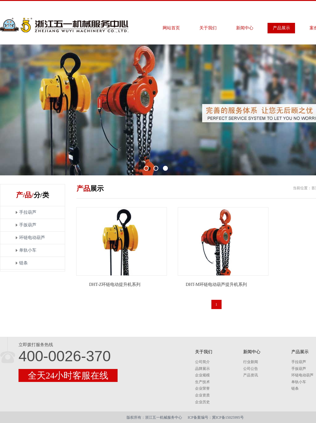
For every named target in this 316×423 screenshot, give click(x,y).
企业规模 (202, 375)
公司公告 (250, 368)
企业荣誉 (202, 388)
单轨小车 (27, 250)
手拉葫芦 (27, 212)
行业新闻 (250, 362)
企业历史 (202, 402)
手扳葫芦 (27, 225)
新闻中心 (244, 28)
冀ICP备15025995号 (228, 417)
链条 (23, 263)
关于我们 (208, 28)
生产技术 (202, 382)
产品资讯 (250, 375)
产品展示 (281, 28)
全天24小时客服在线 (68, 375)
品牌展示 (202, 368)
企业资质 (202, 395)
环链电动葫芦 (32, 237)
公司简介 (202, 362)
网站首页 (171, 28)
